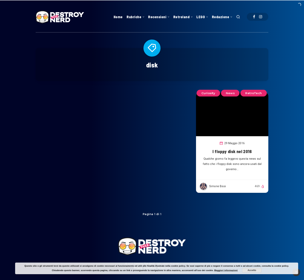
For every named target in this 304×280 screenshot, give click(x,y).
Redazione (220, 17)
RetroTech (253, 93)
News (230, 93)
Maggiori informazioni (226, 270)
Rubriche (134, 17)
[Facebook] (254, 17)
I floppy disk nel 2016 (232, 151)
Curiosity (208, 93)
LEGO (200, 17)
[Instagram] (260, 17)
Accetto (252, 270)
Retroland (181, 17)
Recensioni (157, 17)
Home (118, 17)
